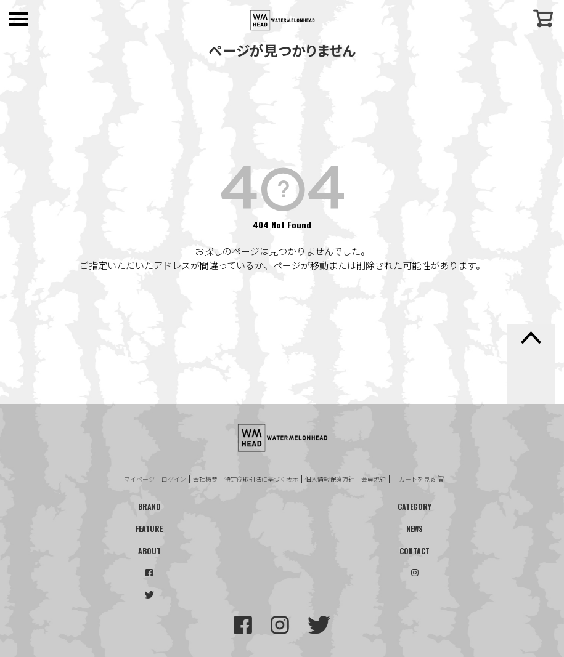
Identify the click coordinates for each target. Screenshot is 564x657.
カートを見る (417, 479)
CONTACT (414, 551)
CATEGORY (414, 506)
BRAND (149, 506)
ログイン (173, 479)
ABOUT (149, 551)
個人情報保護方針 (329, 479)
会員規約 (373, 479)
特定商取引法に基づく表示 (261, 479)
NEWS (414, 528)
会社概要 (205, 479)
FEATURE (149, 528)
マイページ (139, 479)
